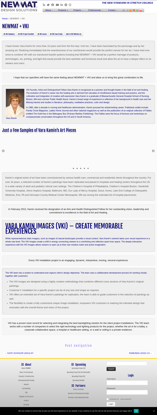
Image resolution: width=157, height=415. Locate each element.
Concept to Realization (26, 376)
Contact (112, 10)
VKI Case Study (56, 34)
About (49, 10)
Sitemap (26, 405)
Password (111, 388)
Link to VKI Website (74, 34)
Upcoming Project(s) (78, 376)
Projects (78, 10)
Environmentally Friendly (26, 380)
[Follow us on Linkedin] (62, 4)
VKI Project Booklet (26, 34)
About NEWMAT (26, 368)
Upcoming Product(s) (78, 368)
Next (153, 150)
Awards (26, 384)
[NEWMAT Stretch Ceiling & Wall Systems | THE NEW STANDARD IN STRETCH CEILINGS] (18, 6)
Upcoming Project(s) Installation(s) (78, 372)
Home (5, 18)
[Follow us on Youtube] (58, 4)
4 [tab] (80, 168)
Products (63, 10)
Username (111, 379)
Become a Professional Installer (78, 393)
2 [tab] (73, 168)
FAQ (26, 392)
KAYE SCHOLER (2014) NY (19, 353)
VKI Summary (9, 34)
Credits (26, 401)
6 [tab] (88, 168)
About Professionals (26, 372)
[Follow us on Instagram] (71, 4)
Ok (136, 411)
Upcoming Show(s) (78, 380)
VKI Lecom (41, 34)
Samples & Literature (26, 397)
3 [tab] (77, 168)
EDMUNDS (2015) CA (140, 353)
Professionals (95, 10)
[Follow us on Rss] (45, 4)
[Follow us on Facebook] (53, 4)
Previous (3, 150)
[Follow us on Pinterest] (67, 4)
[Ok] (153, 411)
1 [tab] (69, 168)
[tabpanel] (111, 150)
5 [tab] (84, 168)
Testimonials (26, 388)
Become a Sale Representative (78, 397)
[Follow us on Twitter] (49, 4)
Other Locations (78, 389)
